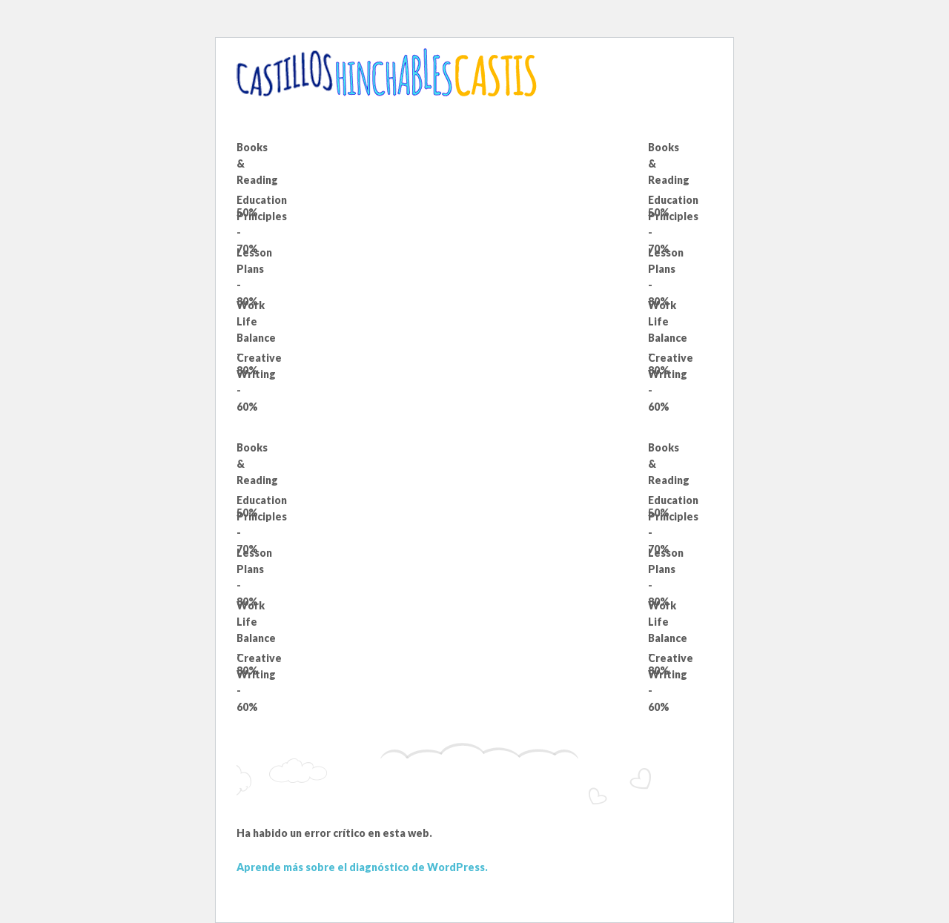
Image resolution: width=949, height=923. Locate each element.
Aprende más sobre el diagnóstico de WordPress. (362, 867)
